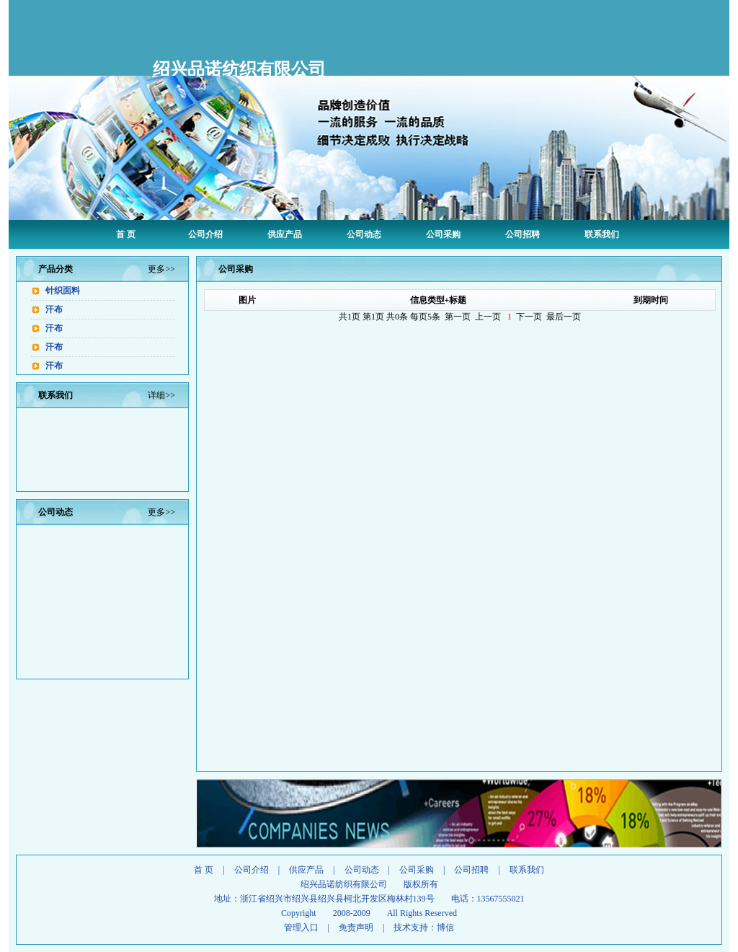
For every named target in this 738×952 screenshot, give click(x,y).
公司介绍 (205, 234)
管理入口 (301, 927)
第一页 (458, 317)
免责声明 (356, 927)
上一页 (488, 317)
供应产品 (284, 234)
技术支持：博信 (424, 927)
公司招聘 (522, 234)
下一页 (529, 317)
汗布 (54, 309)
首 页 (125, 234)
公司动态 (364, 234)
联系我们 (601, 234)
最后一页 (563, 317)
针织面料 (62, 291)
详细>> (161, 395)
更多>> (161, 269)
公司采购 (443, 234)
